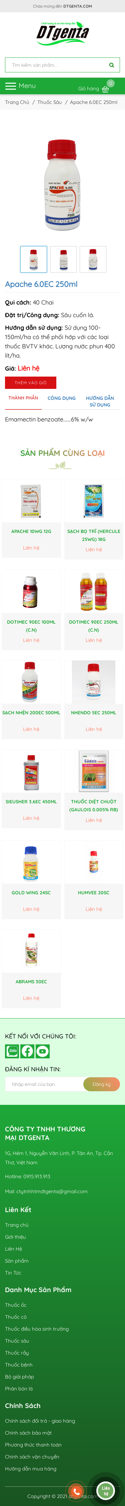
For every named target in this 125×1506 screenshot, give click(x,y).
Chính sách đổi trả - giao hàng (40, 1421)
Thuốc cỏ (16, 1317)
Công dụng (62, 398)
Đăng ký (102, 1084)
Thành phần (23, 398)
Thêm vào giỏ (31, 382)
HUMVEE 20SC (93, 893)
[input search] (62, 64)
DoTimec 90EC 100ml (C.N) (31, 626)
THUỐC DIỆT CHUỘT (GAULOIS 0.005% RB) (93, 806)
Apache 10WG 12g (31, 531)
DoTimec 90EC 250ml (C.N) (93, 626)
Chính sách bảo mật (28, 1433)
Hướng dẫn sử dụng (100, 401)
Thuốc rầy (17, 1353)
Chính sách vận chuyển (32, 1457)
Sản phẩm (17, 1261)
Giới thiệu (15, 1237)
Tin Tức (13, 1273)
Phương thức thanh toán (33, 1445)
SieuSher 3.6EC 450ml (31, 802)
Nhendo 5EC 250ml (93, 713)
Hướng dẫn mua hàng (30, 1468)
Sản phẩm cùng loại (62, 453)
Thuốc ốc (16, 1305)
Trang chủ (17, 1225)
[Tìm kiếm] (111, 64)
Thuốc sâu (17, 1341)
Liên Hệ (13, 1249)
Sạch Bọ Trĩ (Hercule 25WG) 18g (93, 535)
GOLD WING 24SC (31, 893)
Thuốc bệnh (19, 1365)
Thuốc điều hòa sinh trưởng (37, 1329)
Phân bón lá (19, 1388)
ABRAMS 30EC (31, 982)
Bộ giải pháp (19, 1376)
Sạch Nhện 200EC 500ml (31, 713)
